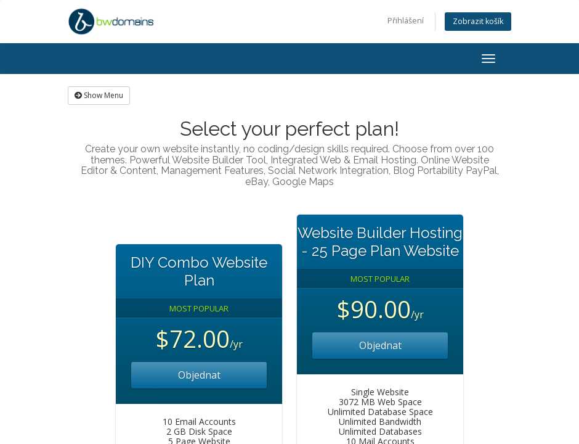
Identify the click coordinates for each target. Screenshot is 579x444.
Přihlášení (405, 20)
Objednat (199, 375)
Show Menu (99, 95)
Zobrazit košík (478, 21)
